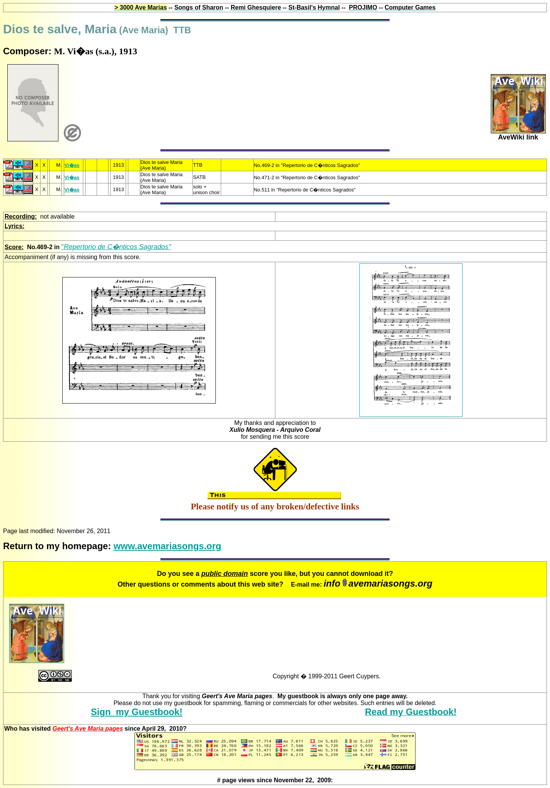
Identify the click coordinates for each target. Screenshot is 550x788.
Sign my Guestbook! (137, 712)
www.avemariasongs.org (167, 546)
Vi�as (71, 165)
